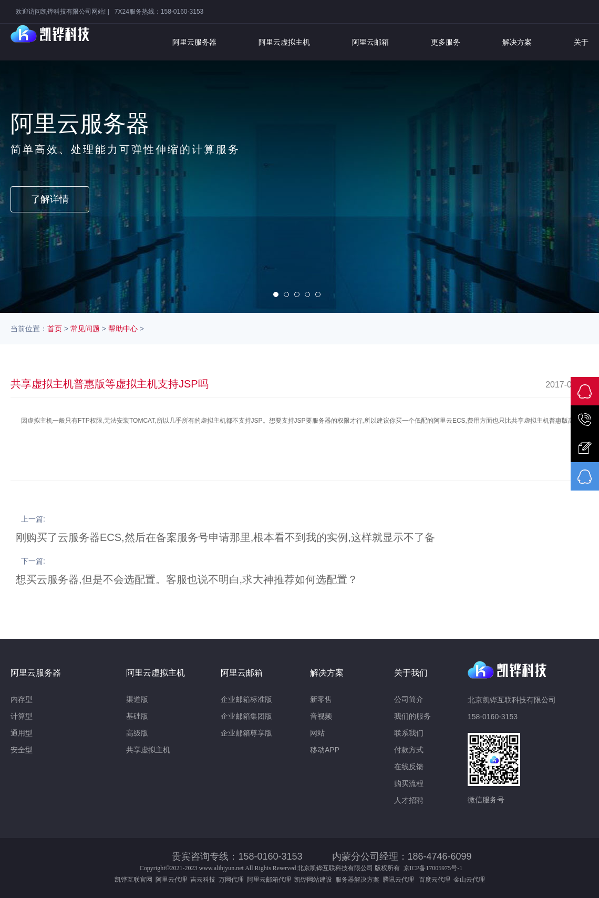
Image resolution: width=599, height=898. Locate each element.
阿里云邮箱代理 (269, 879)
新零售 (321, 699)
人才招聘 (409, 800)
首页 (54, 328)
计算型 (22, 716)
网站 (317, 733)
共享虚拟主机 (148, 750)
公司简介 (409, 699)
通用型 (22, 733)
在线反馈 (409, 766)
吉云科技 (202, 879)
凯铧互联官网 (133, 879)
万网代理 (231, 879)
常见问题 (85, 328)
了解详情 (50, 199)
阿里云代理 (171, 879)
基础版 (137, 716)
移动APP (324, 750)
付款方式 (409, 750)
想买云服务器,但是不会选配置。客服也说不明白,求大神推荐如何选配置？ (187, 579)
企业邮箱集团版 (246, 716)
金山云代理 (469, 879)
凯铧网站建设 (313, 879)
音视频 (321, 716)
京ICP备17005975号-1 (433, 868)
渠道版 (137, 699)
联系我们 (409, 733)
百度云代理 (436, 879)
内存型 (22, 699)
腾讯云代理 (400, 879)
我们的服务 (412, 716)
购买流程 (409, 783)
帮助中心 (123, 328)
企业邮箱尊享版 (246, 733)
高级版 (137, 733)
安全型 (22, 750)
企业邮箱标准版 (246, 699)
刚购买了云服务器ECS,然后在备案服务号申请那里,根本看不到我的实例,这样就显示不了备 (225, 537)
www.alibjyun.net (221, 868)
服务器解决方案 (359, 879)
